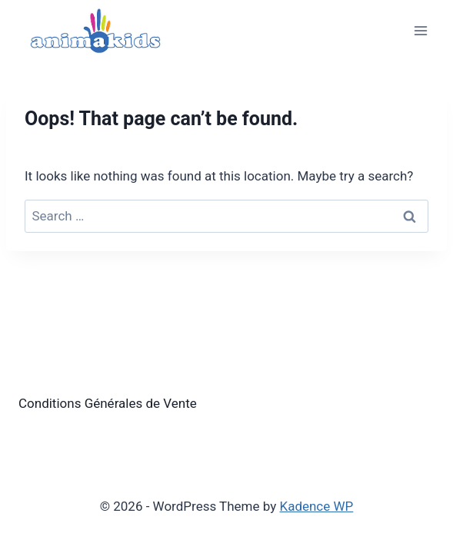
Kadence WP (316, 506)
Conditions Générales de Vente (107, 403)
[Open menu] (420, 30)
